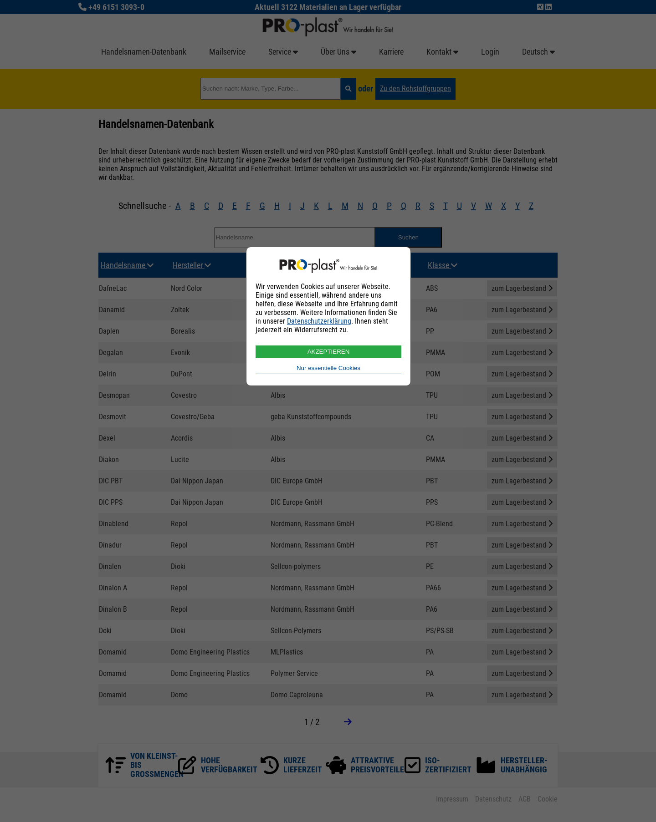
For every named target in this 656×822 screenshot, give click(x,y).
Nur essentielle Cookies (328, 368)
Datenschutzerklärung (319, 321)
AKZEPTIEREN (329, 351)
